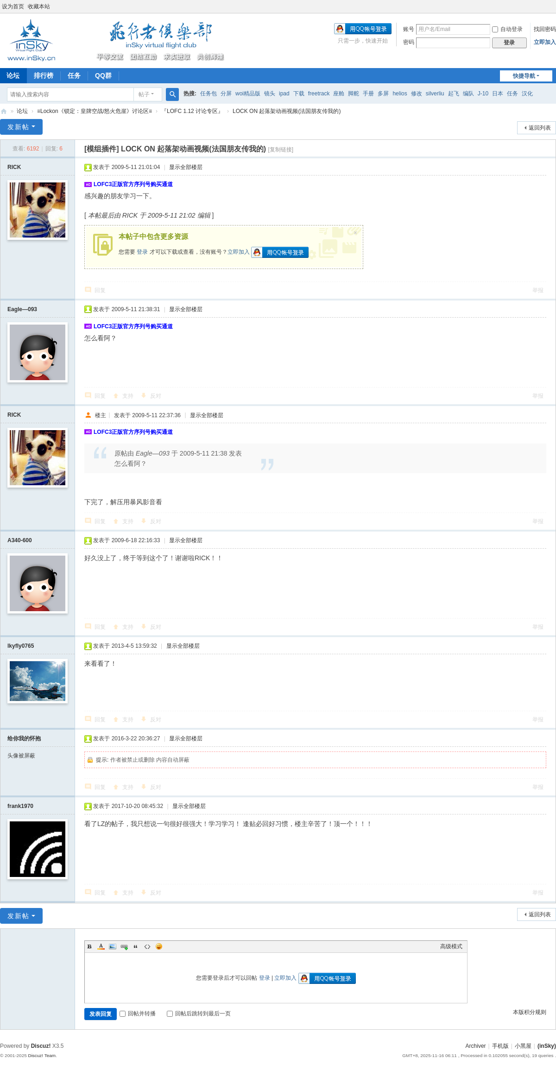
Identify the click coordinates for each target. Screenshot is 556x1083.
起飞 (453, 93)
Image (112, 946)
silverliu (435, 93)
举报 (537, 290)
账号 (408, 29)
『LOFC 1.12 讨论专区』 (192, 111)
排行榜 (43, 75)
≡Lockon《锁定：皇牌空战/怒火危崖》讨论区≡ (94, 111)
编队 (468, 93)
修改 (416, 93)
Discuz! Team (42, 1055)
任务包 (208, 93)
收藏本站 (39, 6)
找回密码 (545, 29)
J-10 (483, 93)
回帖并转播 (138, 1013)
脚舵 (353, 93)
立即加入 (545, 42)
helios (399, 93)
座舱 (338, 93)
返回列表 (540, 128)
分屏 (226, 93)
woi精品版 (247, 93)
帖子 (144, 94)
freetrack (319, 93)
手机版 (500, 1046)
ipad (284, 93)
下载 (298, 93)
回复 (100, 290)
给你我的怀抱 (24, 738)
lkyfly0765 (20, 646)
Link (124, 946)
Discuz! (41, 1046)
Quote (135, 946)
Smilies (159, 946)
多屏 (383, 93)
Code (147, 946)
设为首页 (13, 6)
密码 (408, 42)
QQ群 (103, 75)
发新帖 (18, 127)
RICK (14, 167)
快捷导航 (524, 76)
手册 (368, 93)
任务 (74, 75)
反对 (155, 396)
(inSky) (3, 111)
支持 (127, 396)
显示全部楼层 (185, 167)
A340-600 (19, 540)
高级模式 (451, 946)
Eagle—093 (22, 309)
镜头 (269, 93)
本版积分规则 (529, 1012)
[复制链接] (280, 149)
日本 (497, 93)
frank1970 (20, 806)
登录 (142, 252)
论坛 (22, 111)
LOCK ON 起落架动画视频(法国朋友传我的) (287, 111)
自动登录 (507, 29)
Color (101, 946)
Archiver (476, 1046)
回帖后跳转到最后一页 (199, 1013)
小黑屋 (523, 1046)
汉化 (527, 93)
